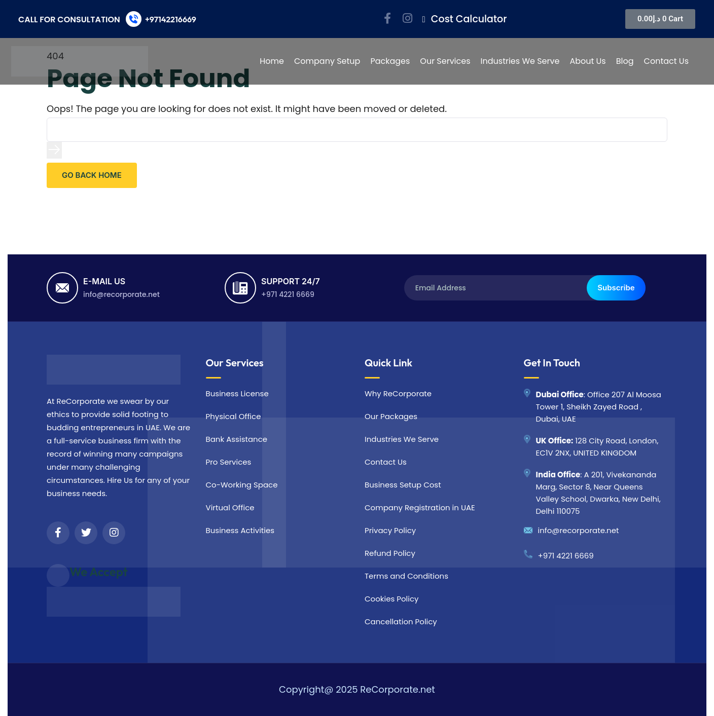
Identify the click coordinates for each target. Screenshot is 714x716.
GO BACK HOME (92, 175)
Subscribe (615, 287)
